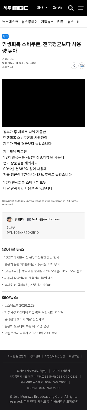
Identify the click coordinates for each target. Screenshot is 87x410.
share (74, 65)
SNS (40, 7)
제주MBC (15, 8)
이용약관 (74, 356)
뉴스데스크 (10, 22)
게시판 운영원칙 (17, 356)
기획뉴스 (47, 22)
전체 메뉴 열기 (81, 8)
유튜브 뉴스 (65, 22)
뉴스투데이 (30, 22)
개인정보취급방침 (55, 356)
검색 (69, 8)
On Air (58, 7)
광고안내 (35, 356)
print (81, 65)
